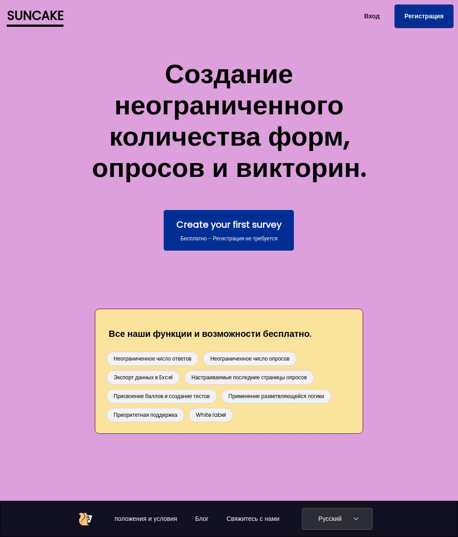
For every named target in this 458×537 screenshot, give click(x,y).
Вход (372, 16)
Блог (201, 518)
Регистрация (424, 16)
